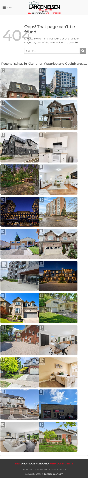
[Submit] (83, 51)
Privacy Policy (57, 469)
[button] (7, 7)
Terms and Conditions (34, 469)
